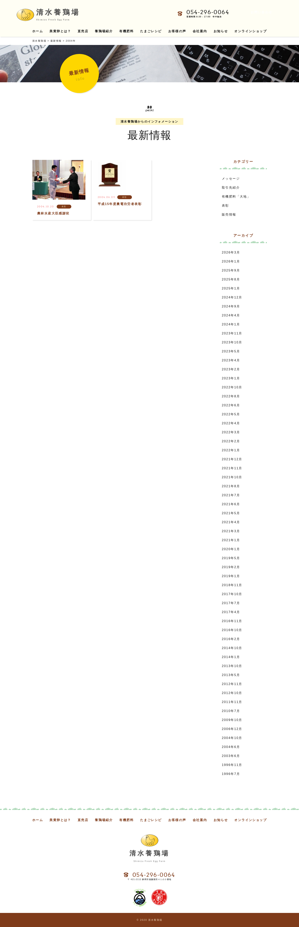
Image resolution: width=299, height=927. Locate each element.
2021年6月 (231, 504)
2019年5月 (231, 558)
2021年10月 (232, 477)
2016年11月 (232, 621)
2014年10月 (232, 648)
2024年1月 (231, 324)
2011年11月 (232, 702)
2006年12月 (232, 729)
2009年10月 (232, 720)
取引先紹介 (231, 187)
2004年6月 (231, 747)
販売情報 (229, 214)
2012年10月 (232, 693)
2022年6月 (231, 405)
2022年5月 (231, 414)
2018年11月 (232, 585)
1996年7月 (231, 774)
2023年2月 (231, 369)
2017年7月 (231, 603)
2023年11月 (232, 333)
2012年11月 (232, 684)
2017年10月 (232, 594)
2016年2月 (231, 639)
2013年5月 (231, 675)
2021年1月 (231, 540)
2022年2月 (231, 441)
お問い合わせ (261, 12)
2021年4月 (231, 522)
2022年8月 (231, 396)
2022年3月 (231, 432)
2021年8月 (231, 486)
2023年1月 (231, 378)
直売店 (83, 31)
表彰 (225, 205)
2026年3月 (231, 252)
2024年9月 (231, 306)
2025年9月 (231, 270)
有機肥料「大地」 (236, 196)
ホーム (37, 31)
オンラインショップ (250, 31)
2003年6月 (231, 756)
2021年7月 (231, 495)
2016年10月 (232, 630)
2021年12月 (232, 459)
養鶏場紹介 (104, 31)
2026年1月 (231, 261)
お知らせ (221, 31)
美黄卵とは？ (60, 31)
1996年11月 (232, 765)
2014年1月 (231, 657)
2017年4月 (231, 612)
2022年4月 (231, 423)
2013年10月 (232, 666)
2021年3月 (231, 531)
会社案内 (200, 31)
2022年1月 (231, 450)
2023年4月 (231, 360)
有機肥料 (126, 31)
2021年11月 (232, 468)
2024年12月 (232, 297)
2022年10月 (232, 387)
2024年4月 (231, 315)
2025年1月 (231, 288)
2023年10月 (232, 342)
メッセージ (231, 178)
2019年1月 (231, 576)
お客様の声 (177, 31)
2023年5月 (231, 351)
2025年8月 (231, 279)
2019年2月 (231, 567)
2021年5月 (231, 513)
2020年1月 (231, 549)
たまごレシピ (151, 31)
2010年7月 (231, 711)
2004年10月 (232, 738)
